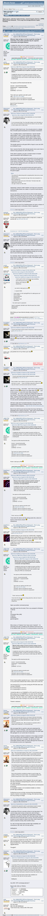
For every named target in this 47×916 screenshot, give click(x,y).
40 (28, 27)
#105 (42, 235)
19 (29, 26)
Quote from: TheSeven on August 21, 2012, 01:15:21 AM (23, 715)
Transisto (6, 851)
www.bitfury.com (13, 105)
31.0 (11, 12)
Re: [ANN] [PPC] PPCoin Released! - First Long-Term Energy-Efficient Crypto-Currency (26, 34)
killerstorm (6, 108)
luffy (5, 899)
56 (19, 28)
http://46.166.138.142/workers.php (35, 406)
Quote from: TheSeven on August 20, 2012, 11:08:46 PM (23, 113)
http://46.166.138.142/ (22, 219)
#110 (42, 419)
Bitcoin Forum (6, 18)
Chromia (12, 209)
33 (18, 27)
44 (34, 27)
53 (15, 28)
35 (21, 27)
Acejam (6, 834)
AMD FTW (6, 34)
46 (4, 28)
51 (12, 28)
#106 (42, 266)
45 (3, 28)
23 (3, 27)
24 (4, 27)
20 (31, 26)
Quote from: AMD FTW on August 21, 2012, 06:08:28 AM (23, 67)
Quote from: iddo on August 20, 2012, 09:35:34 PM (23, 115)
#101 (42, 35)
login (17, 9)
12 (19, 26)
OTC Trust (37, 317)
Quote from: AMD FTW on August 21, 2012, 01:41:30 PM (23, 475)
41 (29, 27)
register (21, 9)
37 (23, 27)
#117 (42, 800)
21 (32, 26)
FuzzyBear (6, 322)
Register (23, 15)
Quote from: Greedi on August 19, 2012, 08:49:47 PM (25, 275)
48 (7, 28)
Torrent (5, 13)
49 (9, 28)
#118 (42, 836)
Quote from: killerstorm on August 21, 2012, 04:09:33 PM (23, 856)
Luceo (5, 265)
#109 (42, 369)
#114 (42, 638)
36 (22, 27)
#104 (42, 213)
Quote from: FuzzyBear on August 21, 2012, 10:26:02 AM (23, 372)
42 (31, 27)
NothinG (6, 212)
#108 (42, 347)
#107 (42, 324)
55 (18, 28)
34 (19, 27)
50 (10, 28)
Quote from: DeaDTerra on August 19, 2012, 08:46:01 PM (27, 277)
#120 (42, 900)
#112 (42, 526)
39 (26, 27)
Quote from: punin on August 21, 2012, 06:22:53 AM (22, 423)
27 (9, 27)
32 (16, 27)
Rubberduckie (7, 346)
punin (5, 62)
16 (25, 26)
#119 (42, 852)
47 (6, 28)
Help (11, 15)
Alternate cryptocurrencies (18, 18)
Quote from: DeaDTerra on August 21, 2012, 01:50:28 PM (23, 553)
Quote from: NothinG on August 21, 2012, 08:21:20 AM (22, 327)
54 (16, 28)
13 (20, 26)
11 (17, 26)
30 (13, 27)
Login (19, 15)
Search (15, 15)
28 (10, 27)
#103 (42, 110)
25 (6, 27)
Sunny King (5, 711)
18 (28, 26)
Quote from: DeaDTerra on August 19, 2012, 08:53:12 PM (23, 270)
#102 (42, 63)
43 (32, 27)
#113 (42, 550)
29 (12, 27)
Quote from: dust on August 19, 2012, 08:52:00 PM (23, 271)
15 (23, 26)
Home (7, 15)
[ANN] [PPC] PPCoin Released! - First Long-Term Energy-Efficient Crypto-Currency (23, 20)
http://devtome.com (22, 343)
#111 (42, 472)
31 (15, 27)
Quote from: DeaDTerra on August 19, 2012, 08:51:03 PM (25, 273)
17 (26, 26)
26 (7, 27)
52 (13, 28)
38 (25, 27)
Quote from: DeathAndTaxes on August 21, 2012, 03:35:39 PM (24, 750)
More (27, 15)
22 (34, 26)
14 (22, 26)
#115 (42, 711)
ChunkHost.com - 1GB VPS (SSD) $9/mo (19, 231)
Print (42, 28)
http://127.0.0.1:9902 (18, 96)
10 (16, 26)
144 (22, 28)
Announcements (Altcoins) (33, 18)
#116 (42, 747)
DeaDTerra (6, 470)
